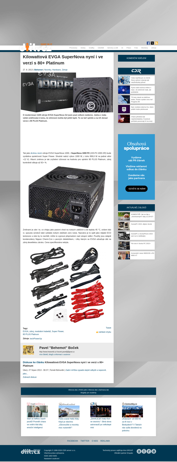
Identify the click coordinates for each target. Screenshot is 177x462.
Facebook (72, 441)
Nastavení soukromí (51, 459)
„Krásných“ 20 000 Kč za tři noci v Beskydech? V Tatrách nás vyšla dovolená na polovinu (132, 425)
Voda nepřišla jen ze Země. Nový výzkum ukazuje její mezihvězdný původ (141, 80)
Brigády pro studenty (88, 393)
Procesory (73, 48)
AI (122, 48)
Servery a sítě (112, 48)
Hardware (56, 70)
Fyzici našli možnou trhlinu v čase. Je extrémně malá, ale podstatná (141, 90)
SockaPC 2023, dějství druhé (141, 224)
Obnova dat (92, 390)
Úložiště (101, 48)
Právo (128, 48)
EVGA (25, 331)
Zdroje (153, 48)
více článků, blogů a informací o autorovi (54, 354)
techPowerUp (36, 339)
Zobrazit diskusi (30, 377)
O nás (95, 441)
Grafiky (91, 48)
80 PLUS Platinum (31, 334)
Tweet (108, 328)
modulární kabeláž (43, 331)
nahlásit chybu (105, 332)
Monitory (144, 48)
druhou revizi (36, 153)
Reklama (105, 441)
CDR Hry (136, 71)
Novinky (47, 70)
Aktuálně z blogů (136, 208)
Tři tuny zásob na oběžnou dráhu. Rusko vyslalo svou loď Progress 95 (141, 99)
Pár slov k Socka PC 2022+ (141, 243)
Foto (136, 48)
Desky (83, 48)
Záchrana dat (104, 390)
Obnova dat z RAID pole (77, 390)
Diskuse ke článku (33, 362)
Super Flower (58, 331)
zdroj (31, 331)
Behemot (38, 70)
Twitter (85, 441)
